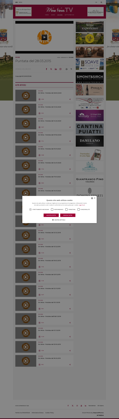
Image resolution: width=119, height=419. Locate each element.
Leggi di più (82, 205)
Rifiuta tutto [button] (67, 215)
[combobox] (92, 198)
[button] (59, 220)
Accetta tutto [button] (51, 215)
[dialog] (59, 209)
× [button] (94, 198)
